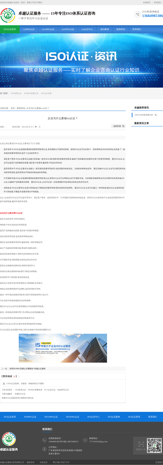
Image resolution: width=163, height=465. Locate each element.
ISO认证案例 (114, 417)
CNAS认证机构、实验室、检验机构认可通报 (25, 384)
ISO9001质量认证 (31, 93)
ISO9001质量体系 (35, 390)
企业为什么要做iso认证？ (37, 108)
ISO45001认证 (72, 417)
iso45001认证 (68, 29)
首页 (13, 108)
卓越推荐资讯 (141, 107)
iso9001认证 (29, 29)
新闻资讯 (120, 29)
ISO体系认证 (16, 93)
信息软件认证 (63, 390)
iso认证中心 (87, 29)
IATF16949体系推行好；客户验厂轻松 (147, 115)
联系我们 (158, 2)
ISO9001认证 (30, 417)
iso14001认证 (48, 29)
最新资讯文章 (141, 123)
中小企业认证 (50, 390)
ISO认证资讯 (134, 417)
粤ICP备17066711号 (61, 462)
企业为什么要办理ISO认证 (11, 213)
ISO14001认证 (51, 417)
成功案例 (104, 29)
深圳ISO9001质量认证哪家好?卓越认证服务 (28, 369)
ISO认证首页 (10, 29)
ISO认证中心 (93, 417)
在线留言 (147, 2)
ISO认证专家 (46, 93)
